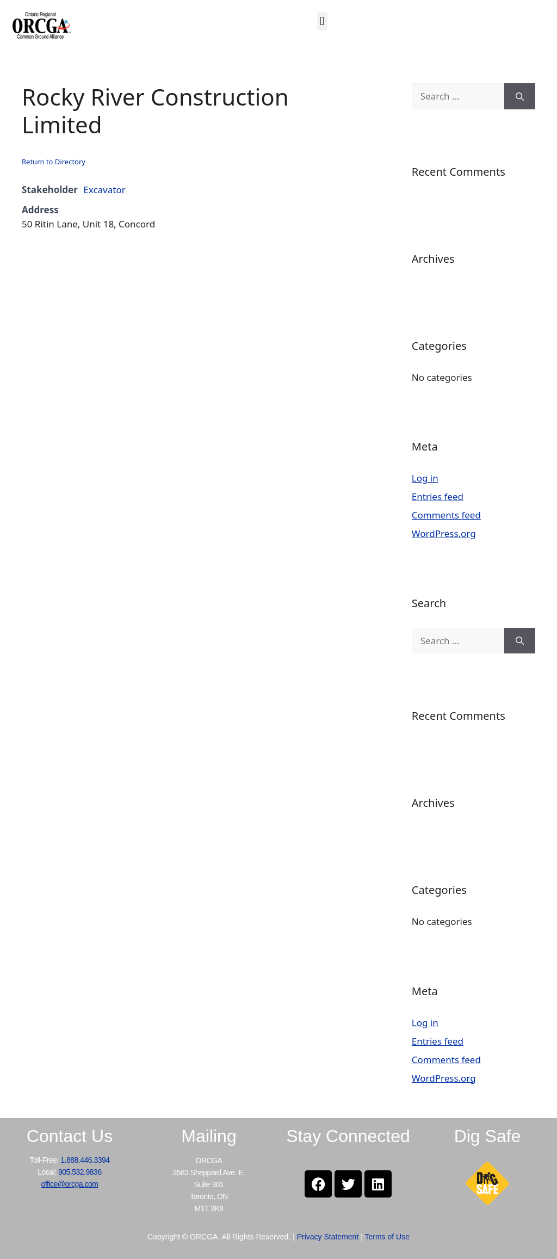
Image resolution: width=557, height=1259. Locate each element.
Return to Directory (53, 161)
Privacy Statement (328, 1236)
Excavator (104, 189)
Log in (425, 478)
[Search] (519, 96)
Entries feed (437, 496)
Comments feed (446, 515)
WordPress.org (444, 533)
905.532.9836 (80, 1172)
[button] (322, 21)
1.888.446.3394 (84, 1160)
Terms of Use (386, 1236)
